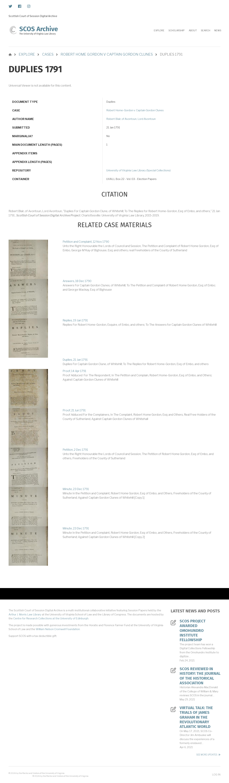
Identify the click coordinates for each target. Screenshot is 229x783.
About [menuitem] (193, 30)
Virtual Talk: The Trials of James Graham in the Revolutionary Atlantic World (196, 717)
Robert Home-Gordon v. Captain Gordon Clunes (135, 110)
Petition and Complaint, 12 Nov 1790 (86, 241)
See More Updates (206, 754)
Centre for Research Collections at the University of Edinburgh (50, 618)
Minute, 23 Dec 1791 (76, 489)
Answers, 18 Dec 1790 (77, 281)
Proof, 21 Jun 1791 (74, 410)
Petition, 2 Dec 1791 (75, 449)
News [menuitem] (217, 30)
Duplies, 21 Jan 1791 (75, 359)
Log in (216, 774)
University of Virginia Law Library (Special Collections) (138, 170)
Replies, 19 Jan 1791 (75, 320)
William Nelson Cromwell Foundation (58, 629)
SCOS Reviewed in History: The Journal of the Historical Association (200, 676)
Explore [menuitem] (159, 30)
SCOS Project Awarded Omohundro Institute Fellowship (193, 630)
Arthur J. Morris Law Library (25, 614)
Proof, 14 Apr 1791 (74, 371)
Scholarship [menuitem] (177, 30)
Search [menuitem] (205, 30)
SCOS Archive (38, 29)
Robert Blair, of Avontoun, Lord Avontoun (131, 119)
